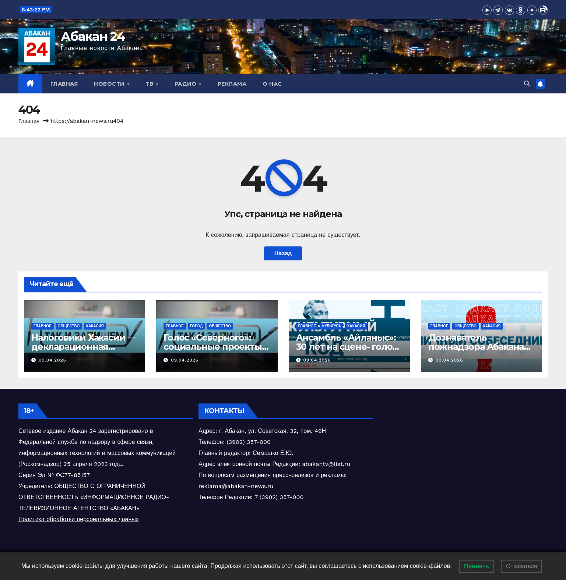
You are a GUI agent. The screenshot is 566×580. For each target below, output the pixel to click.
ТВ (150, 84)
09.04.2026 (52, 360)
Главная (64, 84)
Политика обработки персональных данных (78, 519)
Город (196, 326)
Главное (43, 326)
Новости (110, 84)
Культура (331, 326)
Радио (186, 84)
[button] (527, 83)
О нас (272, 84)
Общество (69, 326)
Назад (283, 253)
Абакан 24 (93, 36)
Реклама (232, 84)
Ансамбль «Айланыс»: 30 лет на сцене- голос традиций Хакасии (346, 346)
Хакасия (95, 326)
